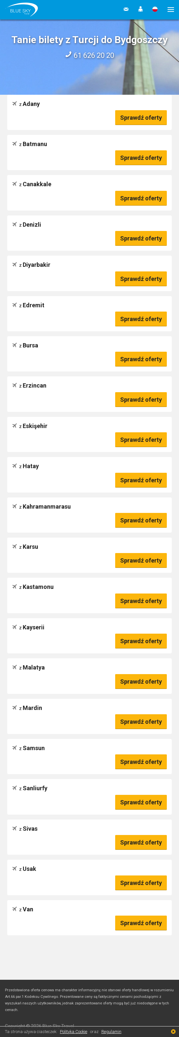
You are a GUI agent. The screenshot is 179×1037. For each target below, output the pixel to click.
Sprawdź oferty (141, 117)
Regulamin (111, 1031)
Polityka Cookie (73, 1031)
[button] (140, 9)
